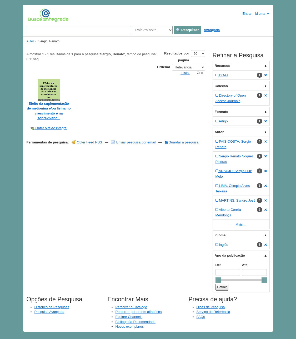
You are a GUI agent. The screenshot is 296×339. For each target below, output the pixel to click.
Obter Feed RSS (87, 142)
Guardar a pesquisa (182, 142)
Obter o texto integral (48, 128)
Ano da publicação (230, 255)
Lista (183, 73)
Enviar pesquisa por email (134, 142)
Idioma (262, 14)
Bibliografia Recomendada (135, 322)
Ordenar (163, 67)
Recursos (222, 66)
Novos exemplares (130, 326)
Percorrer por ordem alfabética (139, 312)
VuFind (36, 15)
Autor (30, 41)
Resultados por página (176, 56)
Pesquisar (187, 30)
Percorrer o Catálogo (131, 307)
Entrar (244, 13)
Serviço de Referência (213, 312)
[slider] (218, 280)
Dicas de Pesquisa (211, 307)
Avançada (212, 30)
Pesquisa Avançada (49, 312)
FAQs (201, 317)
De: (218, 265)
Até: (245, 265)
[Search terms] (78, 30)
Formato (221, 112)
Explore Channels (129, 317)
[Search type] (152, 30)
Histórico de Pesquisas (51, 307)
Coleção (221, 86)
